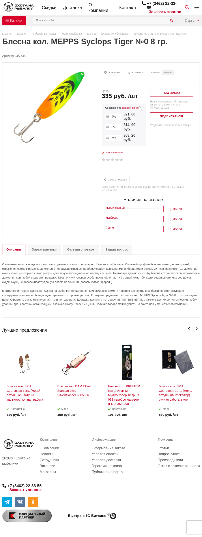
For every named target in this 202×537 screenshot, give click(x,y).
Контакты (128, 7)
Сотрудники (49, 460)
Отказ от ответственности (179, 466)
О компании (98, 7)
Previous (189, 328)
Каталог (16, 20)
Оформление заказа (108, 448)
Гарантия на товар (107, 466)
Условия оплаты (105, 454)
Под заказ (174, 209)
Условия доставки (106, 460)
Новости (46, 454)
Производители (170, 460)
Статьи (163, 448)
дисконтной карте (132, 107)
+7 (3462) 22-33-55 (24, 486)
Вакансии (47, 466)
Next (196, 328)
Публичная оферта (107, 472)
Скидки (49, 7)
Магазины (48, 472)
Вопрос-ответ (169, 454)
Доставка (72, 7)
